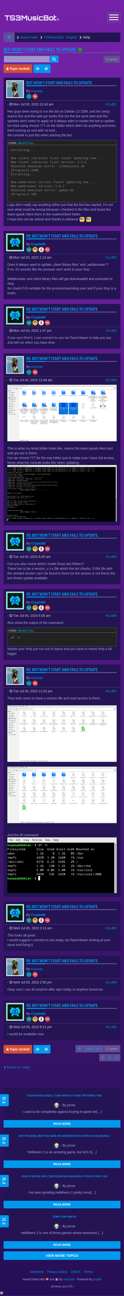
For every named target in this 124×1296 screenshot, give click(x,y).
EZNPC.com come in (64, 1217)
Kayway (37, 91)
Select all (26, 143)
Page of (93, 1049)
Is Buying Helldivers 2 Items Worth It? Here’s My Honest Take (64, 1095)
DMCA (75, 1272)
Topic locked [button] (17, 69)
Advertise (37, 1272)
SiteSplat (69, 1279)
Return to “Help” (17, 1067)
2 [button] (109, 1057)
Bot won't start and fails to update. (40, 49)
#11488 (111, 928)
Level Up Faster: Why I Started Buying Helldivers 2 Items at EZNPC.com (64, 1176)
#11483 (111, 331)
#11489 (111, 982)
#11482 (111, 258)
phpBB (97, 1279)
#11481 (111, 104)
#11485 (111, 557)
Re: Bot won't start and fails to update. (62, 236)
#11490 (111, 1027)
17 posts (112, 59)
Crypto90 (38, 244)
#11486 (111, 616)
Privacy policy (57, 1272)
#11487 (111, 691)
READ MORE (62, 1124)
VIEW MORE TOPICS (62, 1256)
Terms (88, 1272)
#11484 (111, 380)
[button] (116, 1058)
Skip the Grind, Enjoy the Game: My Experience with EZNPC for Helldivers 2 (64, 1136)
